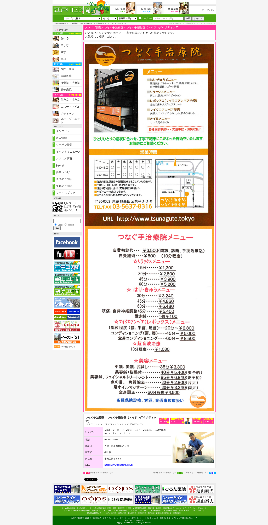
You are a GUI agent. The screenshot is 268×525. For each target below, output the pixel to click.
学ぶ (63, 58)
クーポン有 (145, 18)
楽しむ (65, 45)
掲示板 (60, 165)
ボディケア (67, 113)
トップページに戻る (206, 10)
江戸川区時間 (59, 23)
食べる (65, 38)
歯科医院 (66, 75)
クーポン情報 (64, 144)
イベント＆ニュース (68, 151)
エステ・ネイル (70, 106)
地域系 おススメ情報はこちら (164, 473)
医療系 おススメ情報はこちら (197, 473)
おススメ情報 (71, 23)
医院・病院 (67, 69)
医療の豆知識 (64, 179)
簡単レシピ (63, 172)
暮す (63, 52)
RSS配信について (68, 347)
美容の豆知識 (64, 185)
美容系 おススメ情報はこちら (101, 473)
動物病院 (66, 89)
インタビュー (64, 131)
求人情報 (61, 137)
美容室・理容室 (70, 99)
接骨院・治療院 (70, 82)
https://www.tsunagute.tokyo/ (118, 465)
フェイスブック (65, 192)
